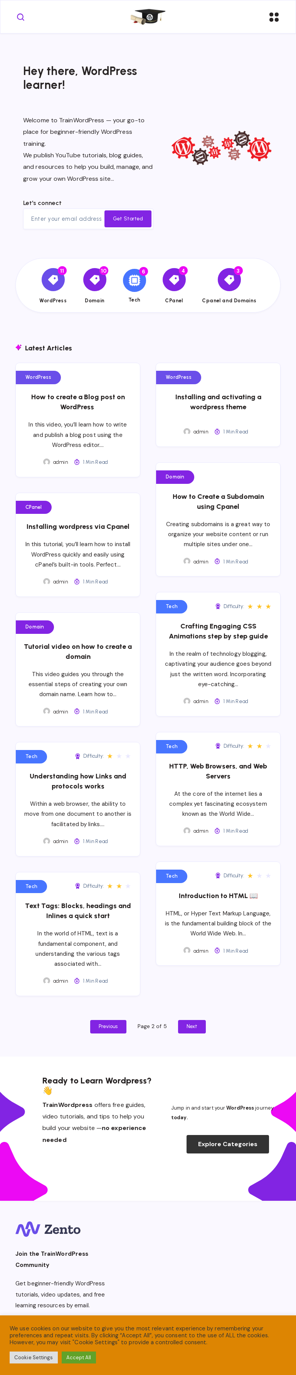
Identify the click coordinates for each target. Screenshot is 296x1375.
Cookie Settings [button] (33, 1357)
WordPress (38, 377)
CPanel (33, 507)
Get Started (128, 219)
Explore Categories (228, 1144)
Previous (108, 1026)
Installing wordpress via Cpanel (78, 526)
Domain (175, 477)
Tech (172, 606)
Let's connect (42, 203)
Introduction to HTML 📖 (218, 896)
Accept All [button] (78, 1357)
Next (192, 1026)
